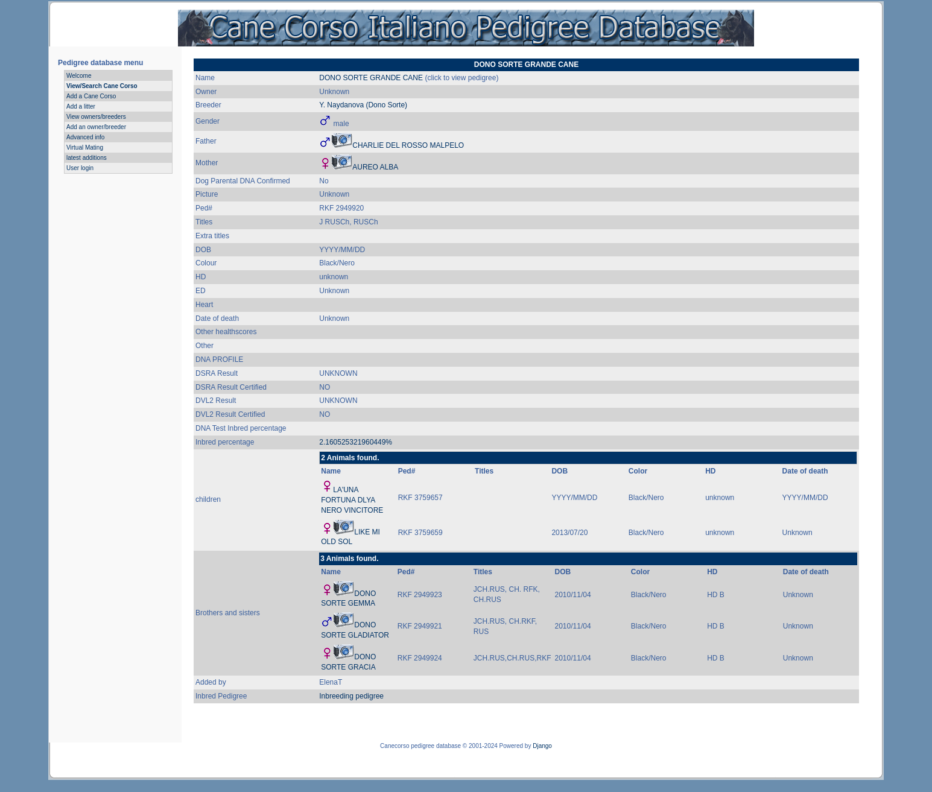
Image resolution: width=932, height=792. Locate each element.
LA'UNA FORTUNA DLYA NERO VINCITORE (352, 500)
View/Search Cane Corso (102, 86)
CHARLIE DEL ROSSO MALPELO (408, 145)
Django (542, 746)
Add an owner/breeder (96, 127)
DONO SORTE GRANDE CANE (371, 78)
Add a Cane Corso (91, 96)
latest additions (86, 157)
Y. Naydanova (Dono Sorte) (363, 105)
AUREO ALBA (375, 167)
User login (80, 168)
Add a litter (80, 106)
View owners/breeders (96, 116)
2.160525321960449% (355, 442)
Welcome (79, 75)
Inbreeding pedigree (351, 696)
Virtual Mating (84, 147)
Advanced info (85, 137)
